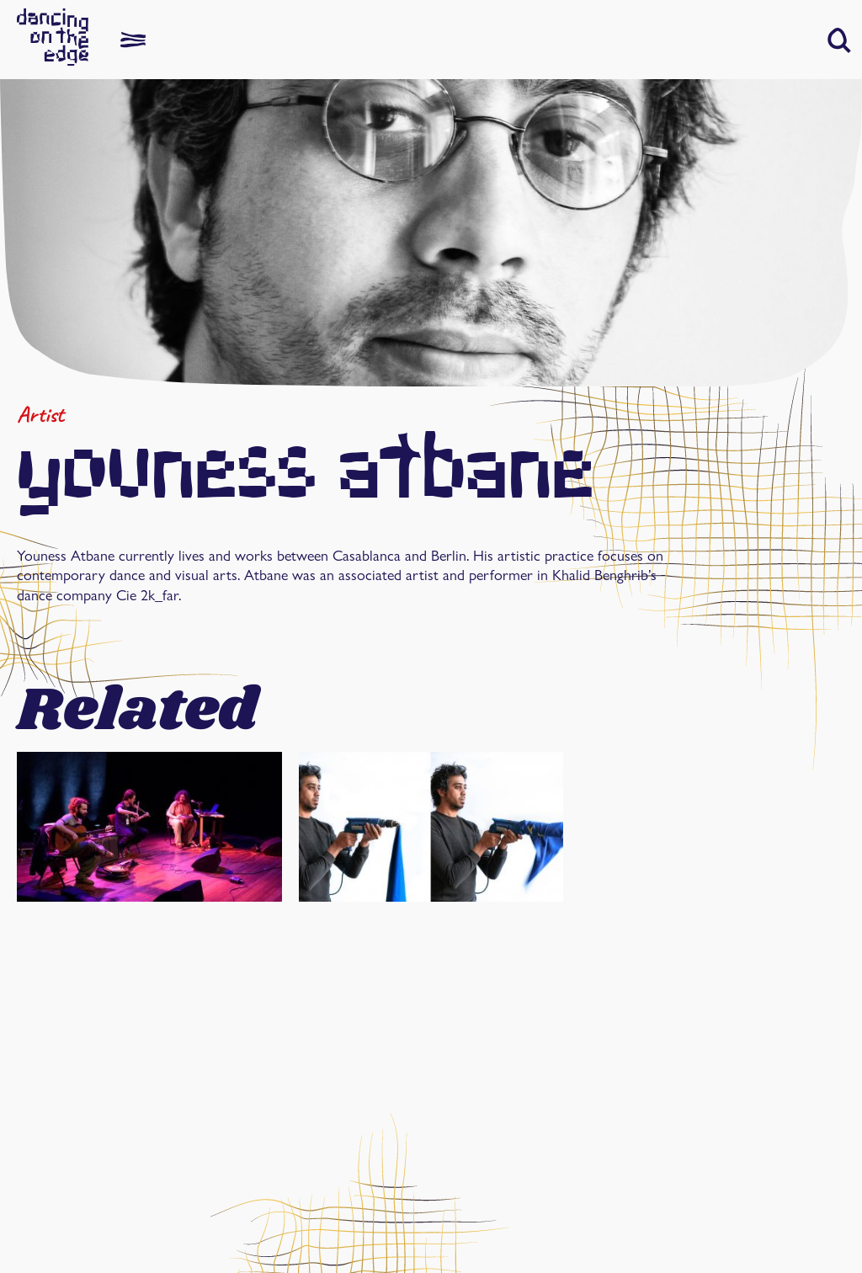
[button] (840, 41)
